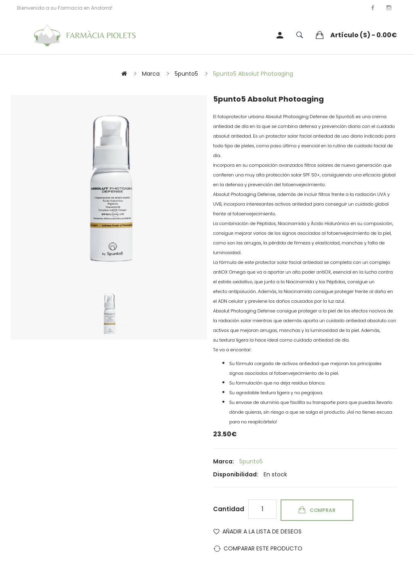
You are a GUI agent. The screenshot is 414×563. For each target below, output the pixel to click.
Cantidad (228, 509)
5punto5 (186, 74)
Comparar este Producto (263, 548)
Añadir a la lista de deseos (262, 531)
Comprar (323, 510)
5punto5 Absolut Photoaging (253, 74)
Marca (151, 74)
